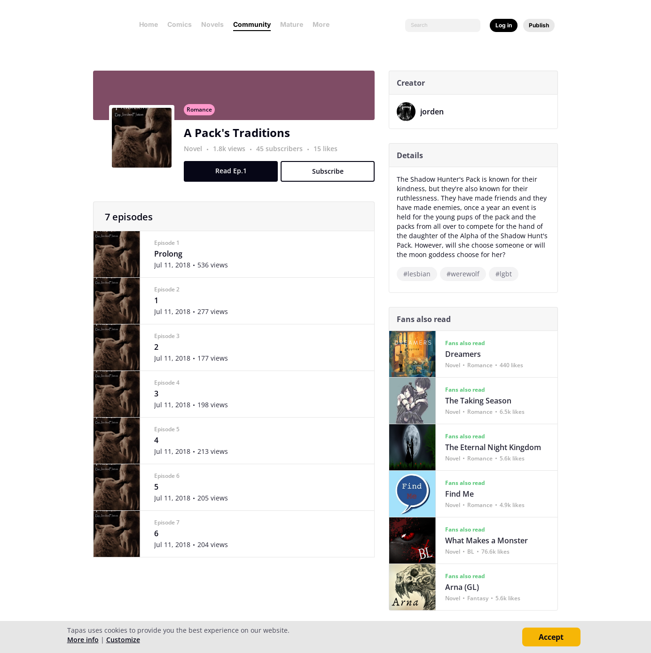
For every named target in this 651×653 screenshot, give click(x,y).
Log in (503, 25)
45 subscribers (284, 153)
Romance (203, 115)
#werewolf (466, 273)
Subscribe (331, 176)
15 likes (329, 153)
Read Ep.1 (234, 175)
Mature (291, 24)
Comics (179, 24)
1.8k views (234, 153)
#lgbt (507, 273)
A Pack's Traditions (241, 137)
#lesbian (420, 273)
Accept (551, 637)
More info (83, 639)
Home (148, 24)
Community (252, 24)
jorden (435, 111)
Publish (539, 25)
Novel (197, 153)
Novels (212, 24)
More (324, 24)
